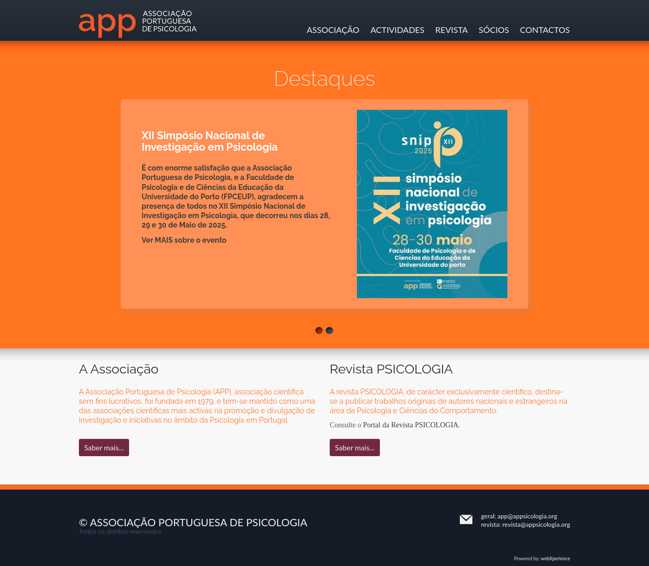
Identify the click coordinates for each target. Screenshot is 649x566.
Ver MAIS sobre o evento (184, 240)
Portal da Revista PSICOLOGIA (410, 425)
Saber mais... (104, 447)
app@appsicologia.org (527, 516)
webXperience (555, 558)
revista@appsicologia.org (536, 524)
